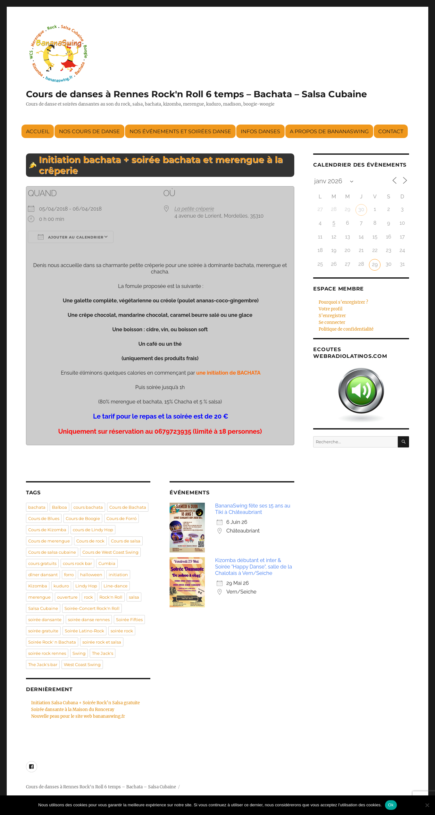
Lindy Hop (86, 585)
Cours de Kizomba (47, 529)
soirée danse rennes (89, 619)
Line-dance (116, 585)
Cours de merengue (49, 540)
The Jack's (102, 653)
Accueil (37, 131)
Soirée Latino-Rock (84, 630)
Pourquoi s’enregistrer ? (343, 302)
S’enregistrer (332, 315)
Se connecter (332, 322)
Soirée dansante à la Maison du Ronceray (72, 709)
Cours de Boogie (83, 518)
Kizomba (37, 585)
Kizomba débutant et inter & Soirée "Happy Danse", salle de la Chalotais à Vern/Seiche (253, 566)
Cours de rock (90, 540)
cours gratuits (42, 563)
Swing (79, 653)
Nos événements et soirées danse (180, 131)
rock (88, 597)
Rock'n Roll (110, 597)
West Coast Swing (82, 664)
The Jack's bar (42, 664)
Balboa (59, 507)
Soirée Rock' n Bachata (52, 642)
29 (375, 264)
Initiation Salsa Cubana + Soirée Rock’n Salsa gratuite (85, 703)
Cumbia (106, 563)
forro (69, 574)
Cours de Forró (121, 518)
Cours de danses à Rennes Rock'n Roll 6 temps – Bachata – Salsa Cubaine (196, 94)
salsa (134, 597)
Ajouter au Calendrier (71, 237)
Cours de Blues (43, 518)
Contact (390, 131)
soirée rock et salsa (101, 642)
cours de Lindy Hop (93, 529)
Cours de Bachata (127, 507)
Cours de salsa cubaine (52, 552)
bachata (37, 507)
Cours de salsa (125, 540)
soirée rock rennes (47, 653)
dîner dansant (43, 574)
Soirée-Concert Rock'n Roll (92, 608)
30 (361, 209)
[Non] (427, 805)
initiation (118, 574)
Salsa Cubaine (43, 608)
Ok (391, 804)
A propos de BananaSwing (329, 131)
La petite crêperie (194, 209)
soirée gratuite (43, 630)
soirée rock (122, 630)
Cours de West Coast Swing (110, 552)
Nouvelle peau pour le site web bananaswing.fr (78, 716)
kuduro (61, 585)
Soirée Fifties (129, 619)
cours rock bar (77, 563)
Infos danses (260, 131)
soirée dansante (45, 619)
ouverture (67, 597)
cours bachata (88, 507)
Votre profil (330, 309)
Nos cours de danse (89, 131)
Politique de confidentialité (346, 329)
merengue (39, 597)
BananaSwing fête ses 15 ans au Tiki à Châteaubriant (252, 509)
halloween (91, 574)
